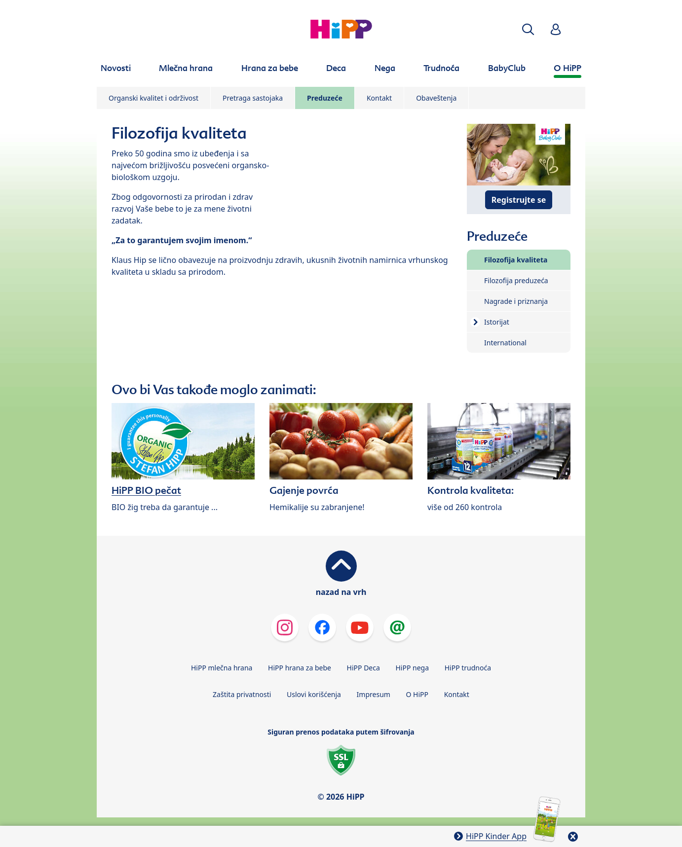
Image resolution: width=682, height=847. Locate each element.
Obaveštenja (436, 98)
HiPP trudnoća (468, 667)
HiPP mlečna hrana (222, 667)
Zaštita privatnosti (242, 694)
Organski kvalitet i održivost (153, 98)
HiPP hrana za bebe (299, 667)
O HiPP (417, 694)
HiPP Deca (363, 667)
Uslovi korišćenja (314, 694)
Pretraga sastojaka (253, 98)
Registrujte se (519, 199)
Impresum (373, 694)
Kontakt (379, 98)
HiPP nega (412, 667)
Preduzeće (324, 98)
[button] (528, 29)
